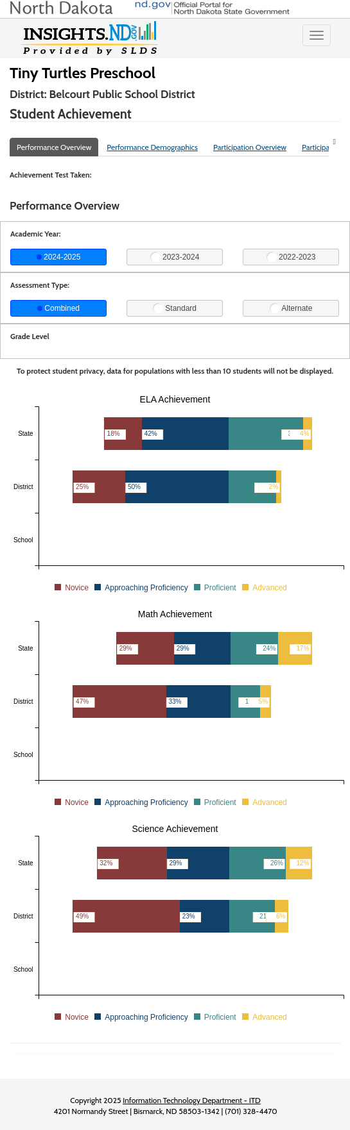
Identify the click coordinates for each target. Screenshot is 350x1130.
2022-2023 (291, 257)
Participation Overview (249, 147)
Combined (58, 308)
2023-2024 (175, 257)
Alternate (291, 308)
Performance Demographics (152, 147)
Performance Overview (54, 147)
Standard (175, 308)
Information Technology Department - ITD (192, 1100)
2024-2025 (59, 257)
